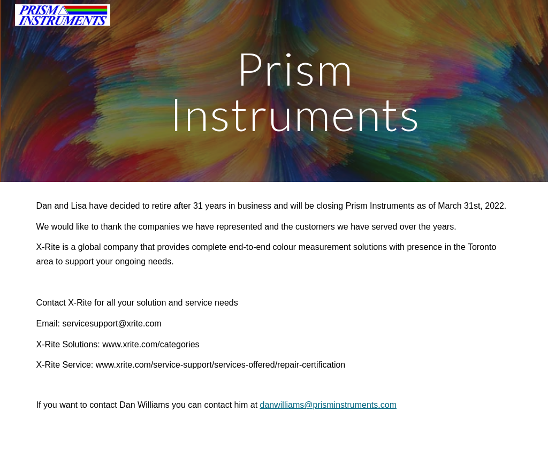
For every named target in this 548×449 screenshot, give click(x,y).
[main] (295, 91)
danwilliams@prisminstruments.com (328, 404)
